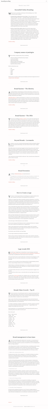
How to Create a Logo (24, 193)
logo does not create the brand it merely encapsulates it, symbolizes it (27, 253)
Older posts (10, 402)
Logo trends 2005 (24, 249)
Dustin (11, 253)
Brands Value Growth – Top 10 (24, 290)
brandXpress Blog (5, 1)
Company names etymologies (24, 52)
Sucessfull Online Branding (24, 10)
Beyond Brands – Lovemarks (24, 140)
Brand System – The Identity (24, 89)
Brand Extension (24, 171)
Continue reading (12, 41)
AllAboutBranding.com (12, 97)
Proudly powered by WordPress (18, 406)
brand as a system (23, 118)
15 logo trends (16, 275)
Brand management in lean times (24, 337)
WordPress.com (32, 406)
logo (14, 252)
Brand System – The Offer (24, 116)
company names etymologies (13, 77)
